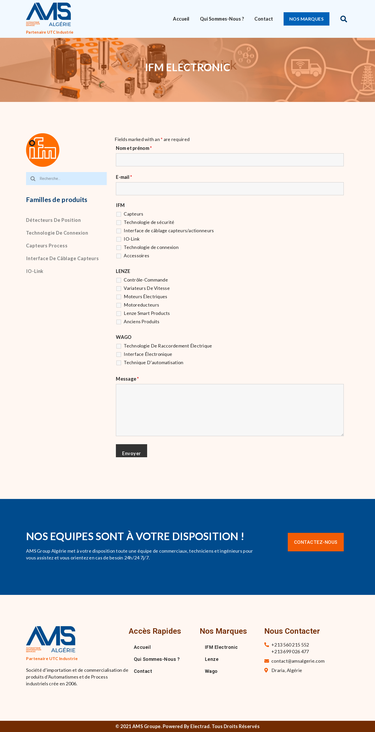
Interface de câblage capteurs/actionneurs (169, 230)
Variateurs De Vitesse (147, 288)
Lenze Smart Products (147, 313)
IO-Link (34, 271)
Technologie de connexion (57, 233)
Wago (211, 671)
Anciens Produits (141, 321)
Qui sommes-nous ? (222, 19)
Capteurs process (46, 245)
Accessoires (136, 255)
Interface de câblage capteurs (62, 258)
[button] (307, 19)
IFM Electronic (221, 647)
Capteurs (133, 213)
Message (127, 378)
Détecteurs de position (53, 220)
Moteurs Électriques (145, 296)
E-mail (124, 177)
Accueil (181, 19)
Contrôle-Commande (146, 279)
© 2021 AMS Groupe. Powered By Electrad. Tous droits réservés (187, 726)
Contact (263, 19)
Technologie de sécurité (149, 222)
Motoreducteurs (141, 304)
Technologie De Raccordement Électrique (168, 345)
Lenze (212, 659)
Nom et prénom (134, 148)
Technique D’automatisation (153, 362)
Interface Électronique (148, 354)
